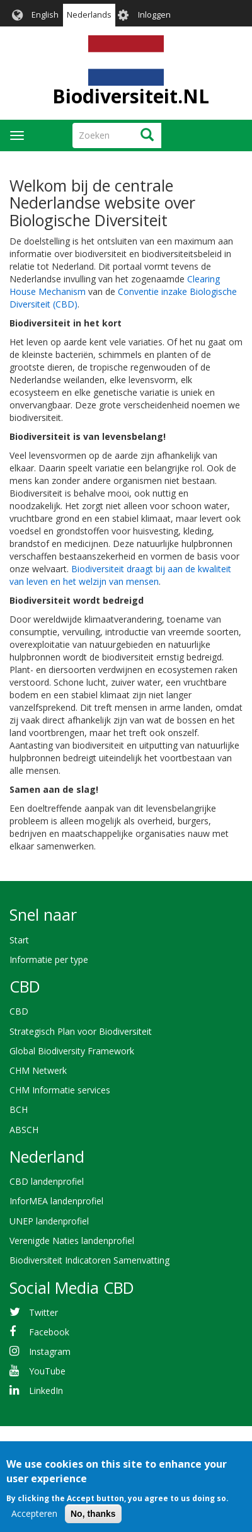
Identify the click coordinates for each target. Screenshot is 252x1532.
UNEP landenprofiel (49, 1221)
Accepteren (34, 1522)
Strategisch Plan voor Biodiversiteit (80, 1031)
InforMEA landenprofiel (56, 1201)
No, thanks (93, 1522)
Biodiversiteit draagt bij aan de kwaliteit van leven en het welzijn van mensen (120, 575)
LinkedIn (46, 1391)
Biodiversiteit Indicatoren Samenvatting (89, 1260)
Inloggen (154, 14)
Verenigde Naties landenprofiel (71, 1241)
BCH (18, 1109)
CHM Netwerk (38, 1070)
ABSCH (23, 1130)
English (45, 14)
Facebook (49, 1332)
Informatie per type (48, 959)
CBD (18, 1011)
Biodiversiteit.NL (130, 96)
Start (19, 940)
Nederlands (89, 14)
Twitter (43, 1312)
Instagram (50, 1351)
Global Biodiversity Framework (71, 1051)
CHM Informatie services (59, 1090)
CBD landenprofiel (46, 1181)
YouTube (47, 1371)
